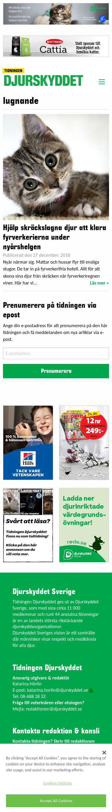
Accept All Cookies (56, 800)
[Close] (104, 752)
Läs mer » (99, 283)
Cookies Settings (57, 783)
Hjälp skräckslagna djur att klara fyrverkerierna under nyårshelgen (54, 237)
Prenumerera (56, 371)
